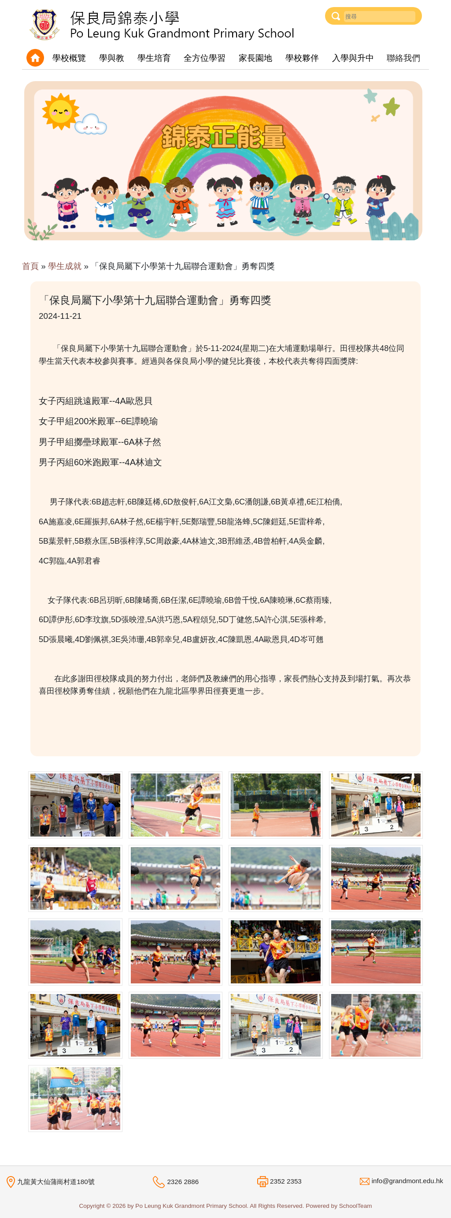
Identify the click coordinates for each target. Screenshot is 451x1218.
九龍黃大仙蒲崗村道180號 (55, 1181)
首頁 (30, 266)
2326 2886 (183, 1182)
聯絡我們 (403, 58)
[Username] (379, 16)
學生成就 (64, 266)
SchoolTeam (355, 1206)
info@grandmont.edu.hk (407, 1180)
